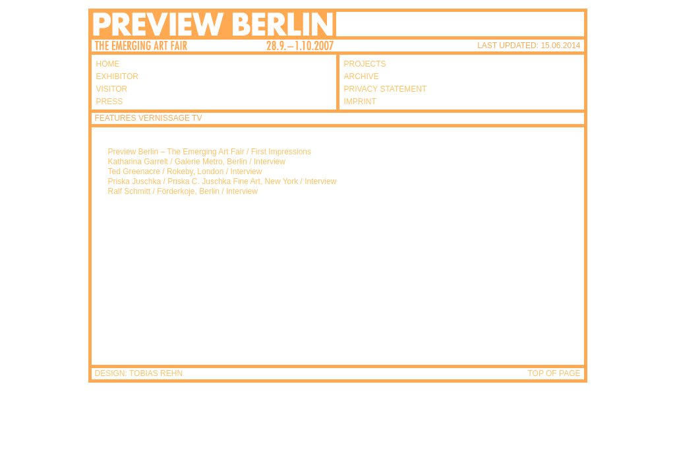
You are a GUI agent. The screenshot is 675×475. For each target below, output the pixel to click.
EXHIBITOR (117, 76)
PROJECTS (365, 64)
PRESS (109, 101)
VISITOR (112, 89)
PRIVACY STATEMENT (385, 89)
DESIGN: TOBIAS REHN (139, 373)
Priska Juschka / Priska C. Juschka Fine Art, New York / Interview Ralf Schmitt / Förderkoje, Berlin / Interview (222, 186)
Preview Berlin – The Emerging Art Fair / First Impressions (210, 151)
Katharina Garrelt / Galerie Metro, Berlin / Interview (196, 161)
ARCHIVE (361, 76)
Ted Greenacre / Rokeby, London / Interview (185, 171)
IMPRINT (360, 101)
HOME (108, 64)
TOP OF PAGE (553, 373)
